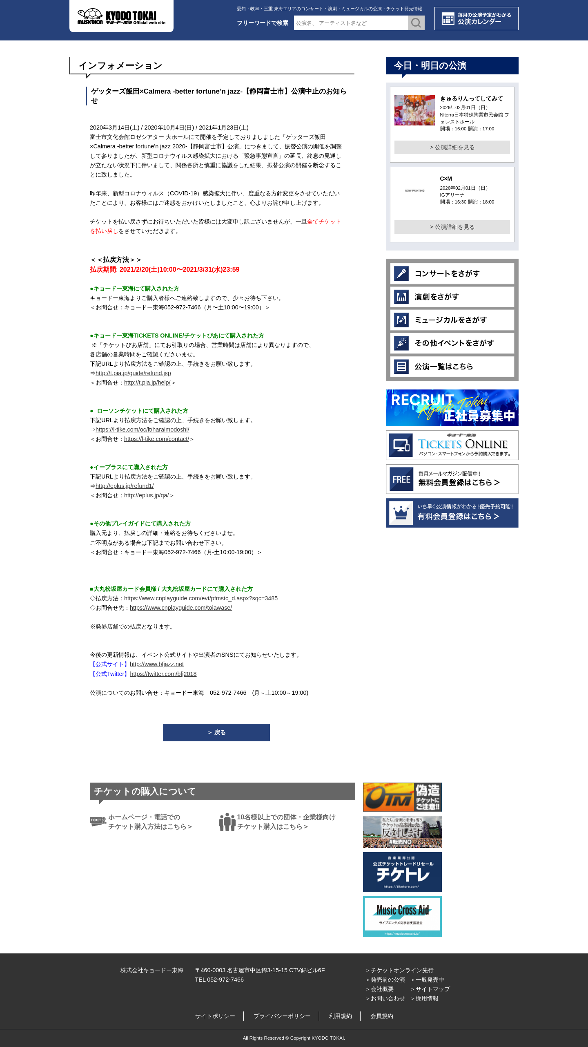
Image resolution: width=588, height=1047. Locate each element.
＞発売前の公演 (385, 979)
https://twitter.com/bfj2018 (163, 674)
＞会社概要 (379, 989)
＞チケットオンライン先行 (399, 970)
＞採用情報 (424, 998)
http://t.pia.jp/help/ (147, 382)
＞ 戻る (216, 732)
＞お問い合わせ (385, 998)
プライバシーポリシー (282, 1016)
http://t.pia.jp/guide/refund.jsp (133, 373)
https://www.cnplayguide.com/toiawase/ (181, 607)
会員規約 (381, 1016)
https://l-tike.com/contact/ (156, 439)
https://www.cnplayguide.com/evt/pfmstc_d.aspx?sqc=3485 (201, 598)
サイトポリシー (215, 1016)
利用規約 (340, 1016)
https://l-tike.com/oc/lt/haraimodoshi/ (142, 429)
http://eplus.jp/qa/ (146, 495)
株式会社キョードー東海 (151, 970)
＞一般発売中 (427, 979)
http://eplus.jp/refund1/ (125, 486)
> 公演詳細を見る (452, 147)
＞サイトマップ (430, 989)
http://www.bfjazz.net (157, 664)
